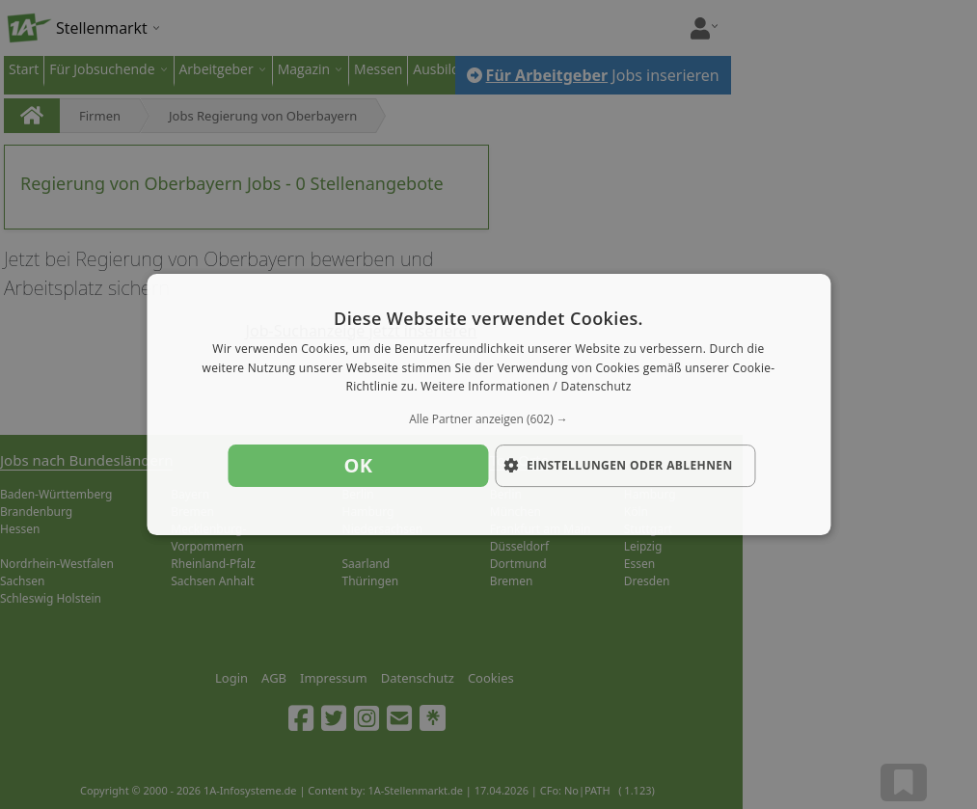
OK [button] (358, 465)
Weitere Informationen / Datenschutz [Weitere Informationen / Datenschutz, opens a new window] (526, 387)
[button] (488, 419)
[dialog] (488, 405)
